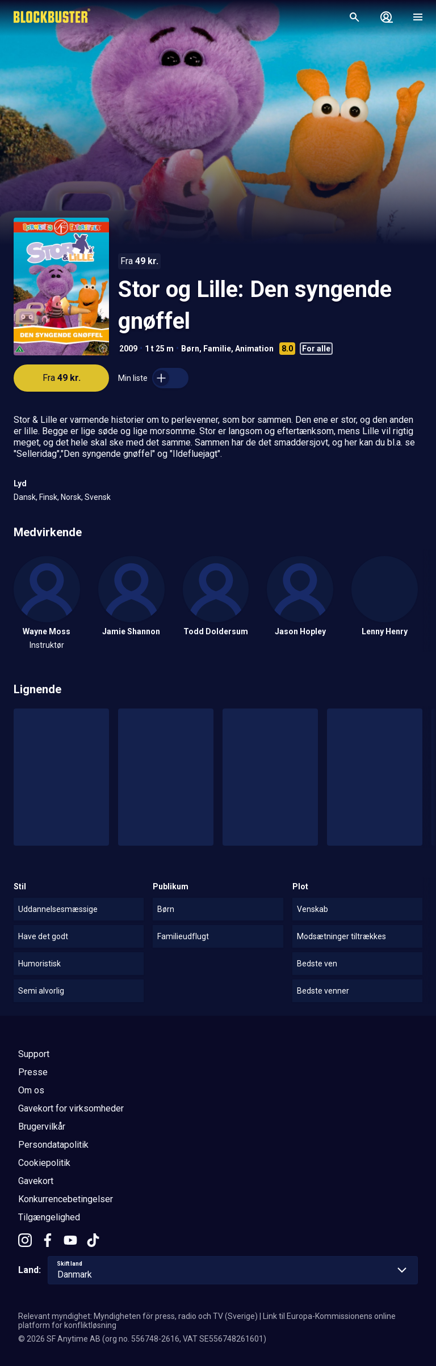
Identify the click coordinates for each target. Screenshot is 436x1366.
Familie (217, 348)
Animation (254, 348)
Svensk (98, 497)
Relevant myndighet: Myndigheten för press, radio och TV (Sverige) (138, 1316)
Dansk (25, 497)
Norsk (71, 497)
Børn (190, 348)
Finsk (48, 497)
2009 (128, 348)
